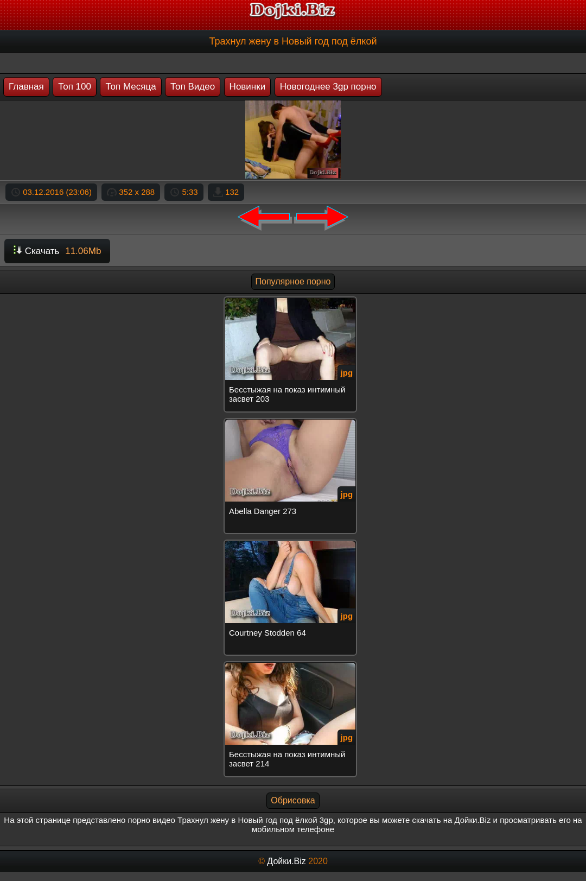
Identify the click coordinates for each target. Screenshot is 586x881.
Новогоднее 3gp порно (328, 86)
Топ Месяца (130, 86)
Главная (26, 86)
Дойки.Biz (286, 861)
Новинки (248, 86)
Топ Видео (192, 86)
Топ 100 (74, 86)
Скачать (57, 251)
